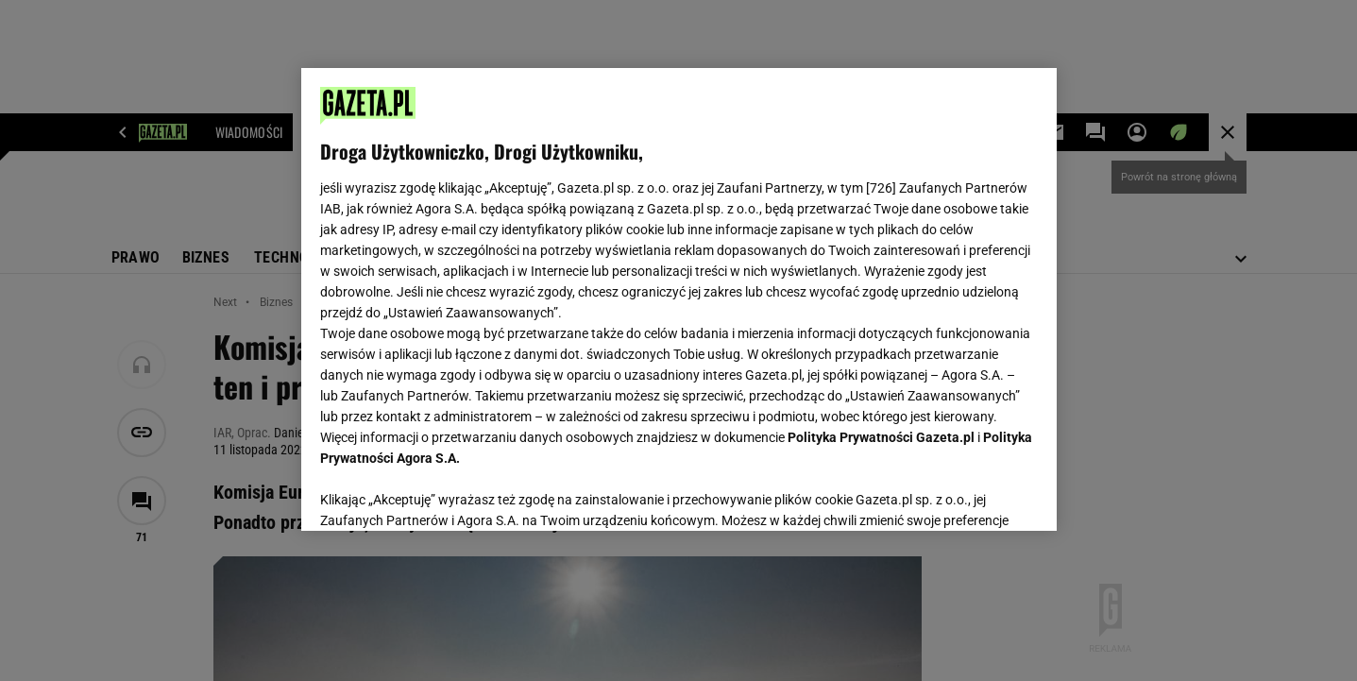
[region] (679, 299)
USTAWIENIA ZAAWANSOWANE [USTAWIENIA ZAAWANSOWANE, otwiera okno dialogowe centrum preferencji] (443, 493)
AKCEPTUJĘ (973, 494)
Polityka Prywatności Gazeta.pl (881, 437)
